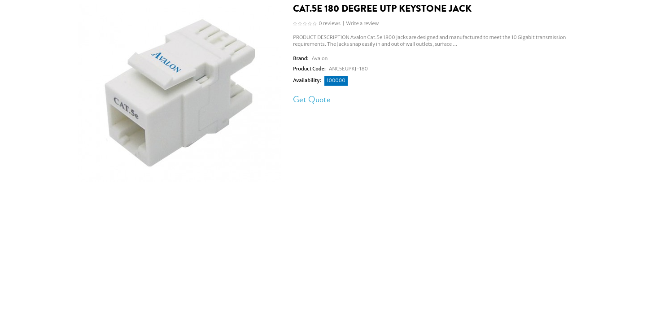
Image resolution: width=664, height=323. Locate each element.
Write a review (362, 23)
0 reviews (330, 23)
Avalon (320, 58)
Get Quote (312, 99)
